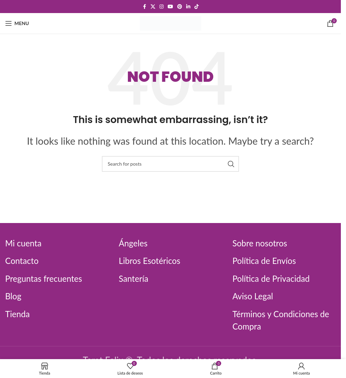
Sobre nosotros (261, 242)
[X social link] (152, 6)
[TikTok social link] (196, 6)
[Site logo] (170, 22)
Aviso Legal (254, 295)
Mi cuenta (24, 242)
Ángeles (134, 242)
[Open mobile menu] (17, 23)
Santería (135, 278)
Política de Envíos (266, 260)
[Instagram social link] (161, 6)
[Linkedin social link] (188, 6)
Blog (14, 295)
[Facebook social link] (144, 6)
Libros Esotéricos (152, 260)
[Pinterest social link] (179, 6)
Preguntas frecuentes (46, 278)
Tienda (18, 313)
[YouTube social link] (170, 6)
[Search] (170, 164)
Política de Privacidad (274, 278)
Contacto (23, 260)
